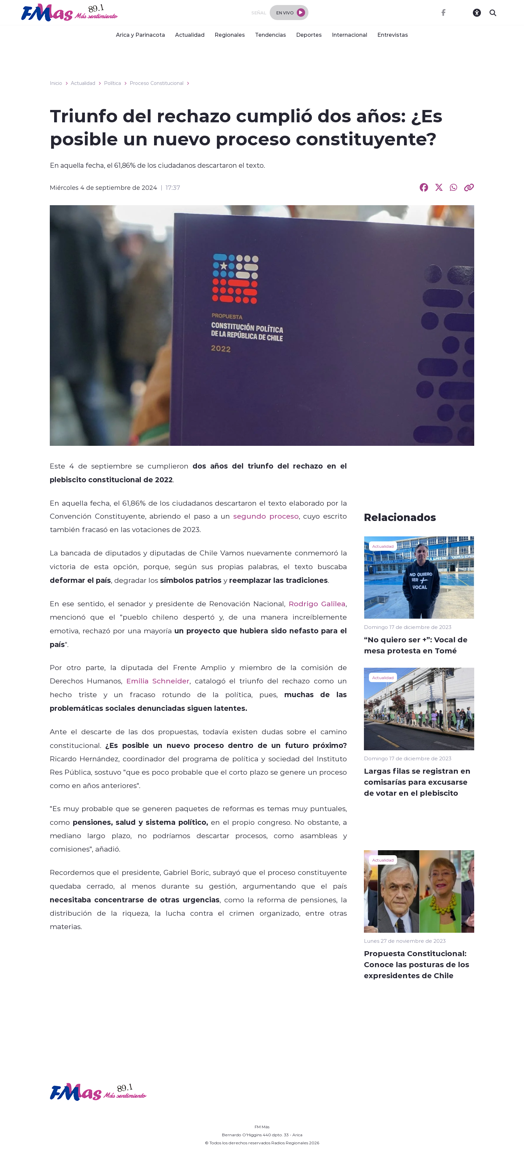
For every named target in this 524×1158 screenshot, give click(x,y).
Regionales (230, 34)
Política (112, 83)
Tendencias (270, 34)
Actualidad (190, 34)
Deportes (309, 34)
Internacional (349, 34)
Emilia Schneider (157, 680)
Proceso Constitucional (156, 83)
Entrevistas (392, 34)
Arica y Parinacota (140, 34)
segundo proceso (266, 516)
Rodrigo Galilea (317, 603)
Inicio (56, 83)
